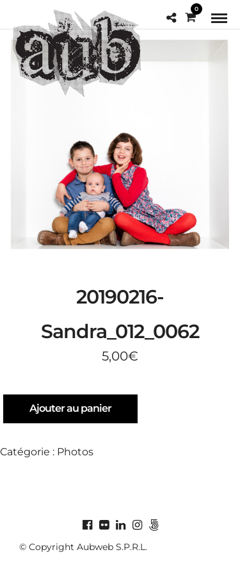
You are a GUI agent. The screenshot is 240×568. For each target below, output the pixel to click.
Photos (75, 452)
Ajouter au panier (70, 408)
